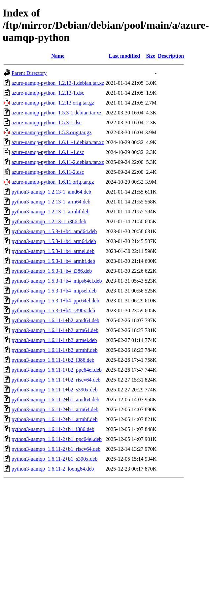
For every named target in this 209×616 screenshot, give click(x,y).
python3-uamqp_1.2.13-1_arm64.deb (51, 201)
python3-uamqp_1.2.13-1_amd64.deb (51, 192)
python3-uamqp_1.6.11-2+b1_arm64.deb (55, 409)
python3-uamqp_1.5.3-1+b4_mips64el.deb (57, 281)
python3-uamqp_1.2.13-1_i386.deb (49, 221)
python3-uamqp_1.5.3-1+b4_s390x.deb (53, 310)
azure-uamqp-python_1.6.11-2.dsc (48, 172)
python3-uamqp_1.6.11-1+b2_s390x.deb (54, 389)
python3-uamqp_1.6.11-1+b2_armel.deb (54, 340)
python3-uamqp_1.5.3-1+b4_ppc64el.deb (55, 300)
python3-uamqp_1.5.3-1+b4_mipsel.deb (54, 290)
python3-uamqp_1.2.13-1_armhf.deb (50, 211)
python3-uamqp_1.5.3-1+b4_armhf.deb (53, 261)
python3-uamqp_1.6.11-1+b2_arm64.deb (55, 330)
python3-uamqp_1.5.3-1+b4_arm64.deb (54, 241)
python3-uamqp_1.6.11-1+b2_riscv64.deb (56, 380)
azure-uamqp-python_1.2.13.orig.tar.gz (53, 103)
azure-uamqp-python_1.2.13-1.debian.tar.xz (58, 83)
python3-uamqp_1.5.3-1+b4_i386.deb (52, 271)
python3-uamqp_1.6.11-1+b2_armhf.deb (54, 350)
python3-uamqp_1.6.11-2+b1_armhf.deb (54, 419)
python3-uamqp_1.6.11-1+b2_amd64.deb (55, 320)
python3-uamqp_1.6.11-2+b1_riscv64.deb (56, 449)
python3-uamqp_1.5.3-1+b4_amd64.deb (54, 231)
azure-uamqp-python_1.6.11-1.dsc (48, 152)
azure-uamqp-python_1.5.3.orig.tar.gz (51, 132)
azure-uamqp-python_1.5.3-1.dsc (47, 122)
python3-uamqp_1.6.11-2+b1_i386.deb (53, 429)
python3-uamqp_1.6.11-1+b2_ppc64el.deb (57, 370)
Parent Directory (29, 73)
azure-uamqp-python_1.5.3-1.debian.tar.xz (56, 112)
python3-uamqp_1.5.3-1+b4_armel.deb (53, 251)
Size (150, 56)
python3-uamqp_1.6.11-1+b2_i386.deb (53, 360)
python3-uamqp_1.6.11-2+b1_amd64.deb (55, 399)
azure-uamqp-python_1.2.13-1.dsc (48, 93)
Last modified (124, 56)
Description (171, 56)
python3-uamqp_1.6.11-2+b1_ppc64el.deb (57, 439)
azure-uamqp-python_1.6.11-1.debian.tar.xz (58, 142)
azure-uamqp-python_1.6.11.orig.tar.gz (53, 182)
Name (57, 56)
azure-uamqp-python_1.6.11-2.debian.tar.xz (58, 162)
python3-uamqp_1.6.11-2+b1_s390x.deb (54, 459)
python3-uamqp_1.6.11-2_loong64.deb (53, 469)
